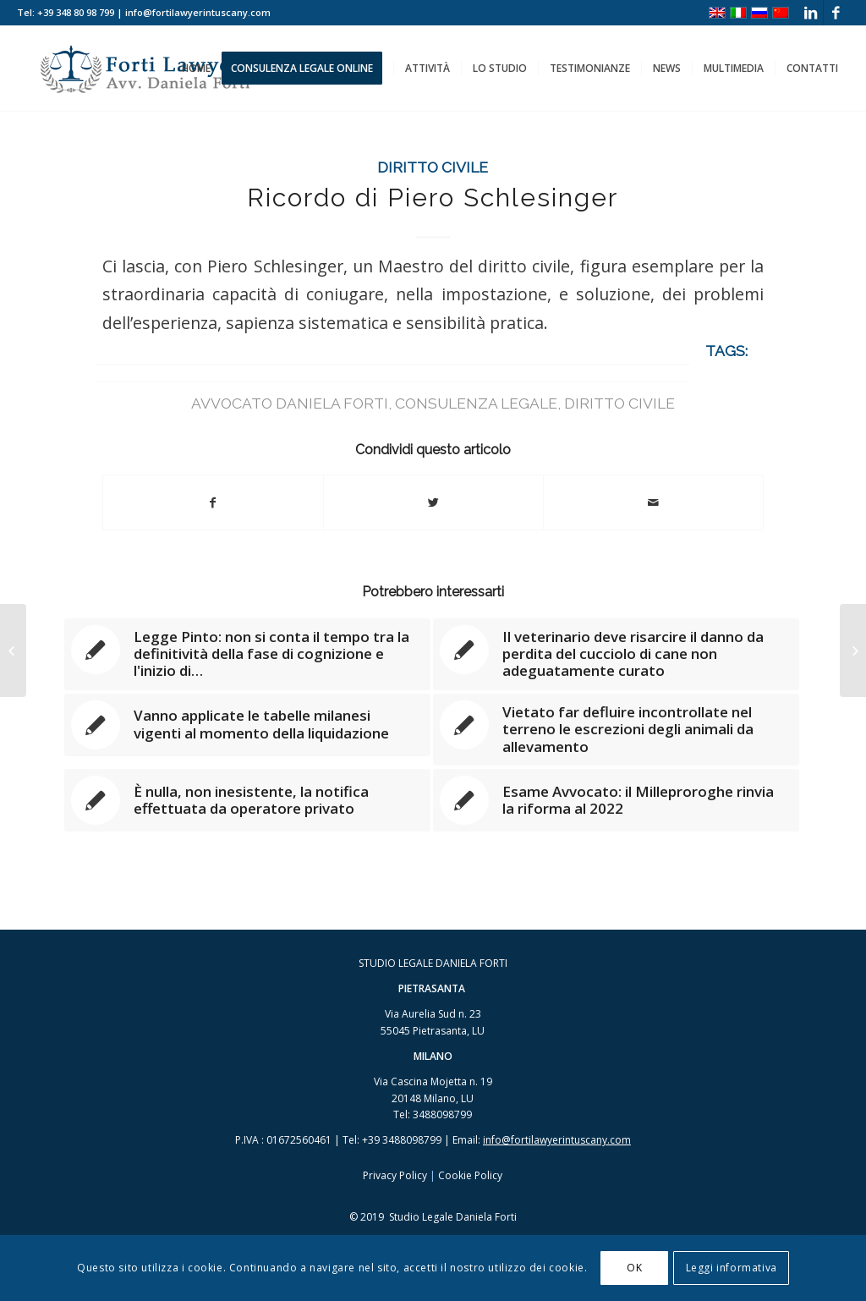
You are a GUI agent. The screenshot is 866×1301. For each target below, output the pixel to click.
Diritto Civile (432, 167)
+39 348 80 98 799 (75, 12)
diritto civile (619, 403)
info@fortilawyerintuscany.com (557, 1140)
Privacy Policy (395, 1175)
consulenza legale (476, 403)
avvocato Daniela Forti (289, 403)
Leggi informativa (731, 1267)
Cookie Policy (470, 1175)
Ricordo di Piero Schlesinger (432, 197)
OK (634, 1267)
